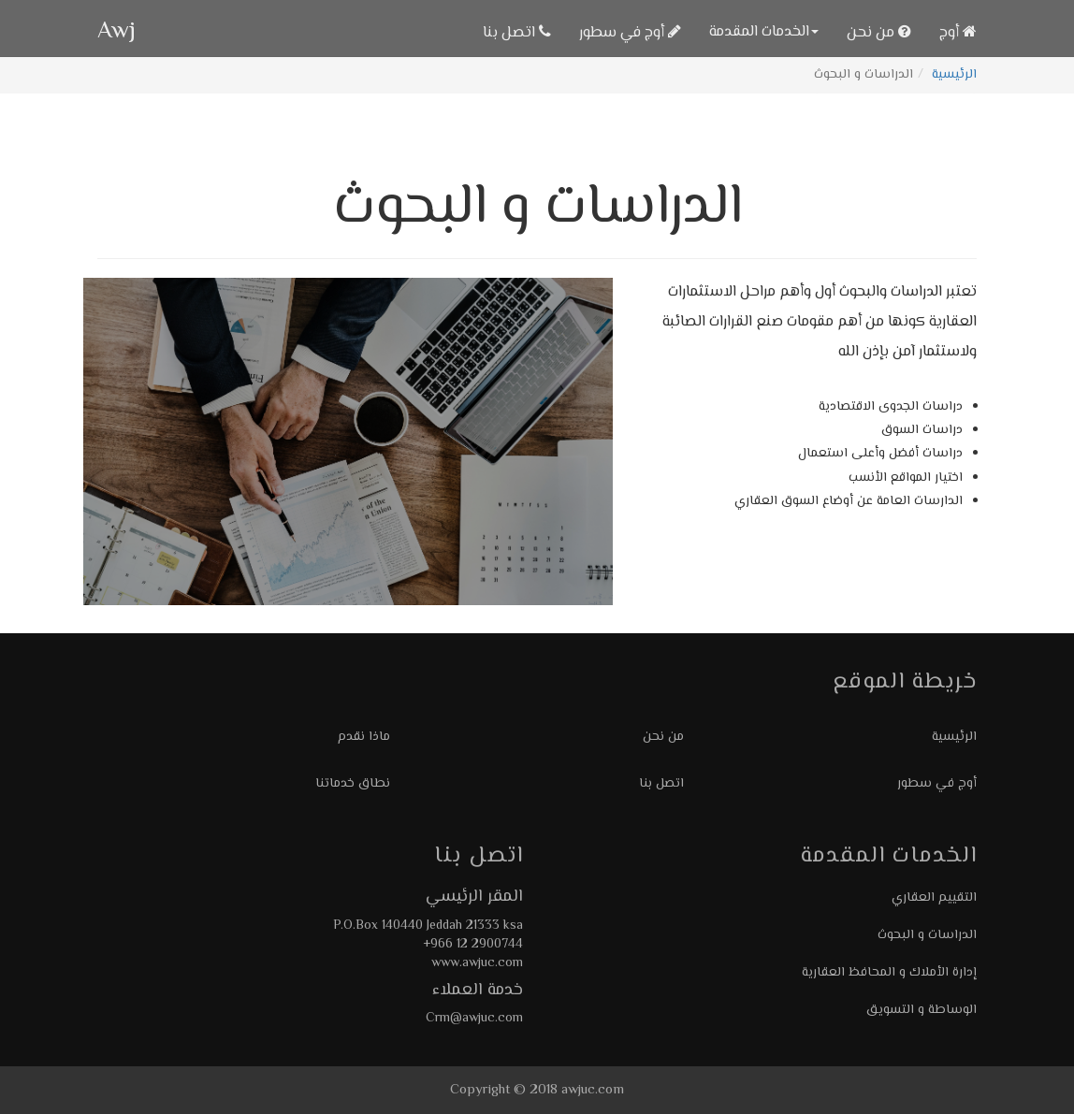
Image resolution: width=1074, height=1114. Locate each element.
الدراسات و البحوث (927, 935)
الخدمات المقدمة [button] (764, 32)
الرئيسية (954, 75)
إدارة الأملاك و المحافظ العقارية (889, 972)
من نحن (879, 33)
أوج (958, 33)
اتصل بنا (517, 33)
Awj (116, 32)
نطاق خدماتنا (352, 784)
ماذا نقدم (364, 737)
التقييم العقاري (934, 898)
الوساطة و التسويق (921, 1010)
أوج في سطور (630, 33)
